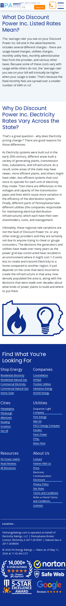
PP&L (36, 439)
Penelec (37, 430)
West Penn (39, 443)
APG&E (37, 379)
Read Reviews (8, 463)
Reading (5, 422)
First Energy (39, 416)
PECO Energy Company (46, 425)
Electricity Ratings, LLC (15, 536)
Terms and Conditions (45, 493)
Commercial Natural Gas (15, 388)
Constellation (40, 375)
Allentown (6, 417)
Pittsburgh (6, 413)
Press (36, 468)
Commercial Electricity (13, 384)
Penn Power (40, 434)
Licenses (38, 505)
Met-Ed (37, 421)
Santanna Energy (42, 388)
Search (39, 7)
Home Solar (7, 393)
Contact (37, 459)
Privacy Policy (41, 484)
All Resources (8, 468)
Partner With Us (42, 463)
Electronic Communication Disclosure (42, 476)
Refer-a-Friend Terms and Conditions (45, 499)
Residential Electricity (12, 375)
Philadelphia (7, 408)
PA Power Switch (10, 459)
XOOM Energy (41, 393)
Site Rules (38, 488)
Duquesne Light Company (42, 410)
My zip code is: (30, 3)
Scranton (6, 426)
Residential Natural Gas (14, 379)
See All (4, 430)
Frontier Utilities (42, 384)
